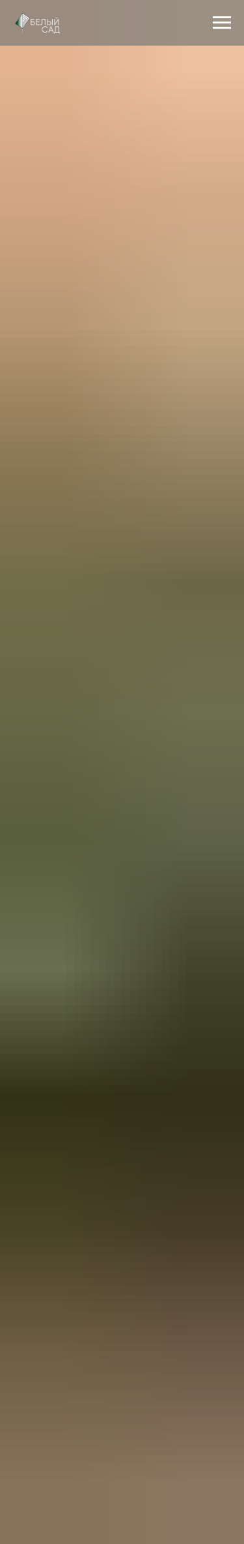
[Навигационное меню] (222, 22)
